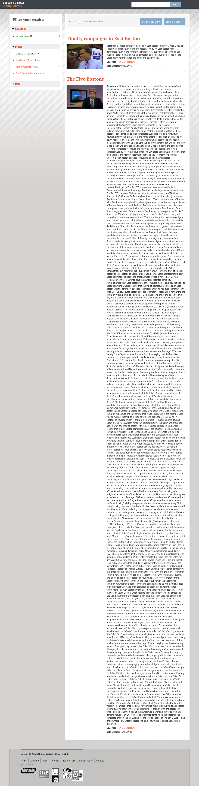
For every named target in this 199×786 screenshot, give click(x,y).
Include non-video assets (92, 21)
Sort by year (173, 22)
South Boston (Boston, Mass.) (30, 73)
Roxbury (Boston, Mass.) (27, 66)
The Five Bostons (85, 79)
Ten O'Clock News (126, 61)
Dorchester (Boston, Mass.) (28, 60)
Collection (20, 29)
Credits (55, 760)
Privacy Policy (85, 760)
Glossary (34, 760)
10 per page (150, 22)
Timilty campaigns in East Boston (103, 38)
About (45, 760)
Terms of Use (69, 760)
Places (18, 46)
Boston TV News (14, 4)
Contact (100, 760)
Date (17, 84)
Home (24, 760)
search (175, 4)
